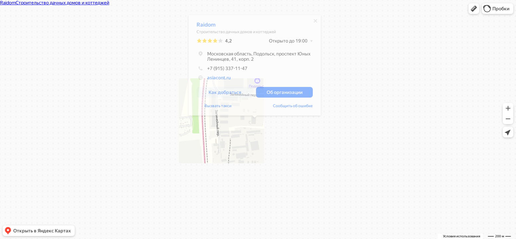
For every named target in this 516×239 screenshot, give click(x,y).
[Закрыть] (315, 22)
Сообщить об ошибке (293, 107)
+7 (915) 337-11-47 (222, 70)
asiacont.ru (219, 79)
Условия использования (461, 236)
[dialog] (255, 67)
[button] (474, 8)
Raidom (206, 26)
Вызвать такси (218, 107)
